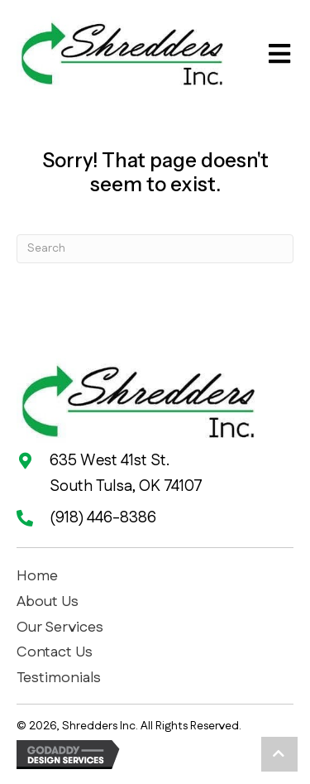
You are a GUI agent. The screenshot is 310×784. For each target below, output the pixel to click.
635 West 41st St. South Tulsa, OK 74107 (126, 473)
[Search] (155, 248)
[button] (279, 754)
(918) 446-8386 (103, 518)
